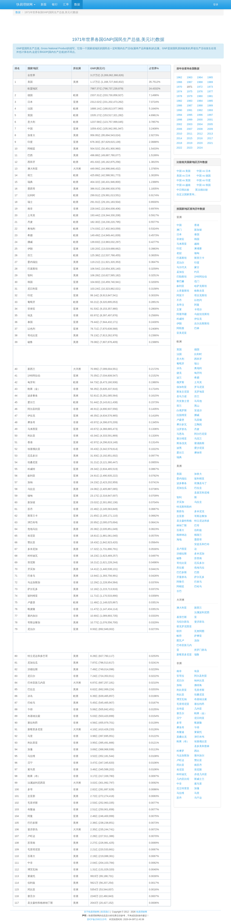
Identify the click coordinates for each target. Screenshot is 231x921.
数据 (77, 4)
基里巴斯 (182, 617)
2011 (189, 133)
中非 (179, 783)
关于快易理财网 (91, 912)
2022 (179, 147)
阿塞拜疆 (182, 314)
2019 (189, 143)
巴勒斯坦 (182, 276)
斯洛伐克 (182, 443)
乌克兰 (198, 438)
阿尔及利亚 (200, 675)
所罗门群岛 (200, 649)
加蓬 (196, 788)
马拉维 (180, 793)
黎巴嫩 (180, 281)
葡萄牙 (180, 363)
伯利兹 (198, 530)
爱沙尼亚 (199, 447)
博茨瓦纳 (182, 699)
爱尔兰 (180, 452)
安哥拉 (180, 675)
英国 (179, 349)
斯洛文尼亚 (183, 391)
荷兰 (179, 405)
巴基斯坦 (182, 257)
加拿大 (198, 473)
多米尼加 (199, 553)
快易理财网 (25, 4)
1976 (200, 91)
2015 (189, 138)
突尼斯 (198, 769)
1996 (200, 114)
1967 (189, 82)
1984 (200, 100)
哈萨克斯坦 (200, 286)
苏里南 (198, 558)
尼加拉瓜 (182, 487)
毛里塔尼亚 (183, 703)
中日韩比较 (183, 189)
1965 (210, 77)
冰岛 (179, 368)
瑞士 (196, 363)
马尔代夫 (182, 267)
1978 (179, 96)
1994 (179, 114)
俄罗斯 (180, 382)
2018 (179, 143)
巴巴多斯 (182, 572)
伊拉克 (198, 318)
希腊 (196, 377)
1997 (210, 114)
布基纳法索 (200, 699)
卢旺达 (180, 760)
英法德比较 (201, 189)
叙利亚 (180, 286)
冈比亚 (180, 764)
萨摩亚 (198, 635)
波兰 (179, 377)
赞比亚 (198, 760)
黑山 (196, 405)
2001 (210, 119)
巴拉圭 (198, 487)
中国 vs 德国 (204, 175)
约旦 (196, 271)
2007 (189, 128)
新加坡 (198, 229)
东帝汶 (180, 304)
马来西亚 (182, 243)
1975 (189, 91)
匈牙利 (198, 372)
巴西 (196, 572)
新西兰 (198, 607)
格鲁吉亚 (199, 290)
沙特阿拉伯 (200, 276)
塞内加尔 (199, 755)
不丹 (179, 300)
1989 (210, 105)
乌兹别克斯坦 (201, 314)
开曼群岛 (182, 577)
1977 (210, 91)
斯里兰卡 (199, 257)
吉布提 (180, 708)
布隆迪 (180, 732)
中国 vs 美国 (184, 170)
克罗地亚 (199, 391)
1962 (179, 77)
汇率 (66, 4)
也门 (196, 281)
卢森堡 (180, 419)
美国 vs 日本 (184, 175)
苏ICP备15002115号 (97, 919)
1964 (200, 77)
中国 (179, 225)
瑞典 (179, 457)
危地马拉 (199, 567)
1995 (189, 114)
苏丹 (179, 797)
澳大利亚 (182, 607)
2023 (189, 147)
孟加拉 (180, 271)
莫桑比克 (182, 736)
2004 (200, 124)
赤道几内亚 (200, 774)
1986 (179, 105)
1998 (179, 119)
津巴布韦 (199, 736)
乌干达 (198, 797)
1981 (210, 96)
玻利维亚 (199, 478)
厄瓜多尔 (199, 562)
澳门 (179, 229)
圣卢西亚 (182, 548)
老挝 (179, 253)
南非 (179, 671)
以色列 (198, 300)
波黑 (179, 447)
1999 (189, 119)
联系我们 (105, 912)
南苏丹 (198, 764)
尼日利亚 (199, 718)
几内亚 (198, 708)
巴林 (196, 328)
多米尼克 (199, 511)
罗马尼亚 (199, 386)
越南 (196, 243)
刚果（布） (183, 741)
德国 (196, 349)
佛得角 (198, 685)
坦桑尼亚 (199, 694)
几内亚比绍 (183, 778)
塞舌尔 (180, 713)
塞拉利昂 (199, 703)
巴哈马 (198, 586)
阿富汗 (180, 295)
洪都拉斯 (182, 553)
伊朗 (179, 323)
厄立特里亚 (183, 788)
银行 (55, 4)
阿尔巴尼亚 (200, 433)
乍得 (196, 727)
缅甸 (196, 253)
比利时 (198, 354)
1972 (200, 86)
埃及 (196, 671)
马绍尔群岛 (183, 621)
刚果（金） (200, 713)
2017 (210, 138)
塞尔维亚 (182, 438)
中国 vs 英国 (184, 180)
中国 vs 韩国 (204, 185)
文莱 (179, 309)
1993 (210, 110)
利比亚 (180, 694)
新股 (43, 4)
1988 (200, 105)
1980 (200, 96)
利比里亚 (182, 689)
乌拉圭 (198, 502)
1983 (189, 100)
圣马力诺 (182, 396)
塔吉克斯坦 (200, 295)
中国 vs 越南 (184, 185)
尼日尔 (180, 680)
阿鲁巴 (180, 581)
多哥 (179, 722)
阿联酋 (180, 328)
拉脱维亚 (182, 415)
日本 (179, 234)
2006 (179, 128)
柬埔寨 (198, 248)
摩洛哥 (180, 727)
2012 (200, 133)
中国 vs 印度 (204, 180)
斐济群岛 (199, 621)
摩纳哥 (198, 452)
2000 (200, 119)
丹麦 (196, 429)
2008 (200, 128)
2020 (200, 143)
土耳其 (198, 382)
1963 (189, 77)
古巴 (179, 591)
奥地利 (198, 368)
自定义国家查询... (186, 194)
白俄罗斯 (182, 410)
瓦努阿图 (199, 631)
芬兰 (196, 396)
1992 (200, 110)
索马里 (198, 783)
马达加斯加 (183, 755)
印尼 (179, 248)
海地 (179, 539)
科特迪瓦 (182, 774)
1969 (210, 82)
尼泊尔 (180, 262)
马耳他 (198, 401)
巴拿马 (198, 581)
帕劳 (179, 635)
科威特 (180, 318)
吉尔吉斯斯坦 (201, 323)
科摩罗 (180, 750)
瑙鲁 (196, 654)
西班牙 (198, 358)
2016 (200, 138)
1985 (210, 100)
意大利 (180, 358)
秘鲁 (179, 558)
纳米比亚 (199, 680)
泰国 (196, 234)
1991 (189, 110)
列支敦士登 (183, 401)
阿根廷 (180, 586)
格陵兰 (198, 534)
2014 (179, 138)
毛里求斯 (199, 689)
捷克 (179, 372)
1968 (200, 82)
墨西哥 (198, 539)
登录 (215, 4)
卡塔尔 (198, 309)
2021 (210, 143)
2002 (179, 124)
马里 (196, 793)
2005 (210, 124)
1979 (189, 96)
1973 (210, 86)
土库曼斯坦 (183, 290)
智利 (179, 497)
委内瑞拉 (182, 478)
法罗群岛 (182, 429)
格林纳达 (182, 534)
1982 (179, 100)
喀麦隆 (198, 722)
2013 (210, 133)
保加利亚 (182, 386)
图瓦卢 (180, 640)
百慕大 (180, 530)
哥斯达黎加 (200, 516)
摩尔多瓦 (182, 424)
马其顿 (198, 419)
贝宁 (179, 718)
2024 (200, 147)
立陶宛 (198, 424)
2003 (189, 124)
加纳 (179, 685)
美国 (179, 473)
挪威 (196, 415)
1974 (179, 91)
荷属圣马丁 (200, 483)
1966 (179, 82)
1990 (179, 110)
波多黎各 (182, 483)
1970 (179, 86)
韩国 (196, 239)
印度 (196, 262)
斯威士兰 (199, 778)
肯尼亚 (180, 769)
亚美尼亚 (182, 332)
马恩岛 (180, 433)
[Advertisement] (118, 24)
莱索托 (198, 732)
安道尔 (198, 410)
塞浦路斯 (199, 443)
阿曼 (196, 304)
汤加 (196, 640)
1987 (189, 105)
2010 (179, 133)
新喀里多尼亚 (184, 654)
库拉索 (180, 567)
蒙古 (196, 267)
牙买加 (180, 502)
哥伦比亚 (182, 562)
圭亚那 (180, 516)
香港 (196, 225)
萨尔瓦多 (199, 577)
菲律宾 (180, 239)
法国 (179, 354)
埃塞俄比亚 (200, 741)
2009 (210, 128)
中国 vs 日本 (204, 170)
